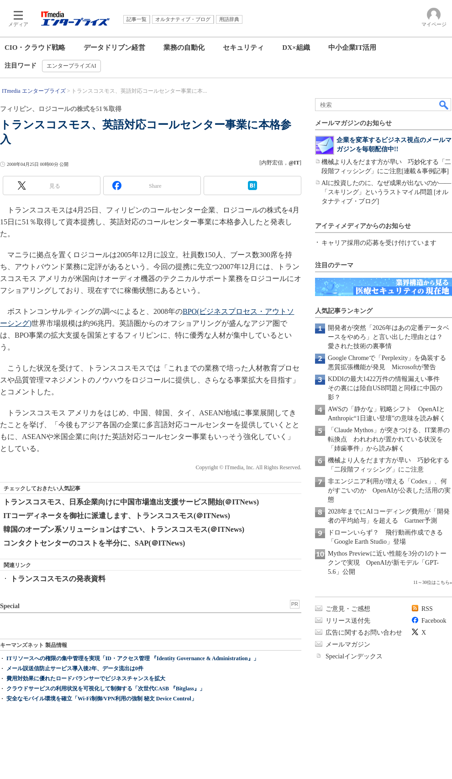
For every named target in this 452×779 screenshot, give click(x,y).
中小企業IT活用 (352, 47)
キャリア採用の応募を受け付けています (378, 242)
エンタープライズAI (71, 66)
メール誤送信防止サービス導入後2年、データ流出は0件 (74, 668)
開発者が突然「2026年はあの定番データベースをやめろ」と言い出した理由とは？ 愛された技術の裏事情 (388, 337)
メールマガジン (348, 644)
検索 (444, 104)
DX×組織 (296, 47)
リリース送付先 (348, 620)
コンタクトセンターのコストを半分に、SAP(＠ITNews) (94, 543)
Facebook (433, 620)
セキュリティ (243, 47)
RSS (427, 608)
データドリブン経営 (114, 47)
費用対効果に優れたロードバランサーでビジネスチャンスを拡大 (85, 678)
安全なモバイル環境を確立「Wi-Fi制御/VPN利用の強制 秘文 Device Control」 (101, 698)
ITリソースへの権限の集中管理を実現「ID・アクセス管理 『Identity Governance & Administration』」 (132, 658)
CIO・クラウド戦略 (35, 47)
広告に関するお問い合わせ (364, 632)
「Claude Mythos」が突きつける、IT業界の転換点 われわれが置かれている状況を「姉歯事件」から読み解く (389, 439)
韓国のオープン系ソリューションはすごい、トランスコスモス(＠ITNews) (123, 529)
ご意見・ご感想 (348, 608)
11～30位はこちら (431, 582)
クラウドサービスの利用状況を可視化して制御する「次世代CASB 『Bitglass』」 (105, 688)
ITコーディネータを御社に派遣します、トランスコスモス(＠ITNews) (116, 515)
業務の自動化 (184, 47)
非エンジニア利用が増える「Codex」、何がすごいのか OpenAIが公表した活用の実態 (389, 490)
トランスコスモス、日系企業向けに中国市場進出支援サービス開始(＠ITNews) (131, 502)
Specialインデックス (354, 656)
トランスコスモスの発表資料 (58, 579)
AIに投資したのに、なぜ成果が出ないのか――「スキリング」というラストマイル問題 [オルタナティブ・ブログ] (386, 192)
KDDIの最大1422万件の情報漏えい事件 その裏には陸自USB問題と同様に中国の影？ (387, 388)
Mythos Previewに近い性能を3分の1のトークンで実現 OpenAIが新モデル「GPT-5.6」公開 (387, 562)
